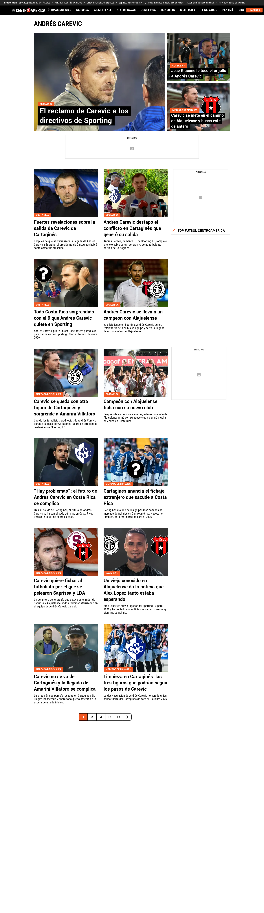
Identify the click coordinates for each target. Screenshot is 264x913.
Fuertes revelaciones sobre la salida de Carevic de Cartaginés (64, 228)
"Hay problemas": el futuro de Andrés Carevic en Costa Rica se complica (65, 497)
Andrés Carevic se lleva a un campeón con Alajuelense (133, 315)
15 (118, 717)
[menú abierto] (6, 10)
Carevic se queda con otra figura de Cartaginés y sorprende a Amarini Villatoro (64, 407)
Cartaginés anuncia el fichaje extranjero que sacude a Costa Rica (135, 497)
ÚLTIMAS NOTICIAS (59, 10)
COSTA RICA (148, 10)
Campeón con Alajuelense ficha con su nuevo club (130, 404)
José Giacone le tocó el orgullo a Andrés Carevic (198, 73)
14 (109, 717)
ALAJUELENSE (103, 10)
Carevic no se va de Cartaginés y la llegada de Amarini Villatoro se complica (65, 682)
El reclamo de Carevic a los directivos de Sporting (84, 116)
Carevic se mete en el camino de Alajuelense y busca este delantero (197, 120)
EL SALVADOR (209, 10)
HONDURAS (168, 10)
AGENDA (254, 10)
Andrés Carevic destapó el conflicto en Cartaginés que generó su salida (132, 228)
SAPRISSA (82, 10)
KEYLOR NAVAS (126, 10)
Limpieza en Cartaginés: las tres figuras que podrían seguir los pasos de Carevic (136, 682)
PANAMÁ (227, 10)
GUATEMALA (187, 10)
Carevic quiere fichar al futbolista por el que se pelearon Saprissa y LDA (59, 586)
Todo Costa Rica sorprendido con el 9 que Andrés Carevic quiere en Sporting (64, 318)
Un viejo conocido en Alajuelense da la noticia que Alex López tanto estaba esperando (134, 590)
